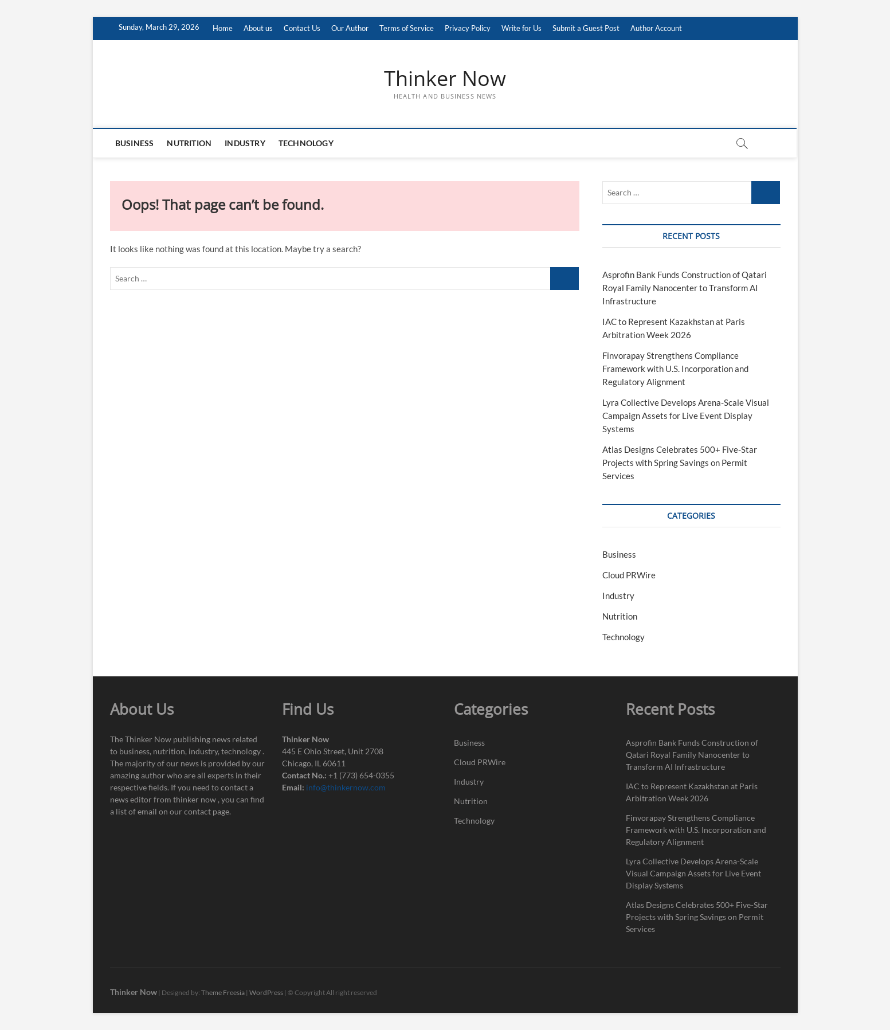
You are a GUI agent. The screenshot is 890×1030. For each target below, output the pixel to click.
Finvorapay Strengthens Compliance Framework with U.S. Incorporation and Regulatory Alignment (675, 368)
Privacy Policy (468, 28)
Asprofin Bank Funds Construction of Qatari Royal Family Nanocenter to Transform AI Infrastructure (684, 287)
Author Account (656, 28)
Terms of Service (406, 28)
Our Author (349, 28)
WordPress (266, 992)
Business (135, 143)
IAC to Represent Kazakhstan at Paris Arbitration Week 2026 (692, 792)
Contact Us (302, 28)
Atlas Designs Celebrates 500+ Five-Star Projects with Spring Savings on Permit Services (679, 462)
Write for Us (521, 28)
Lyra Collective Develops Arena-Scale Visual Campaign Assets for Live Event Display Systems (685, 415)
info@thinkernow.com (346, 787)
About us (258, 28)
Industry (245, 143)
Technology (306, 143)
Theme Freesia (223, 992)
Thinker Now (445, 78)
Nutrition (189, 143)
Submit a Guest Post (586, 28)
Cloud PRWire (629, 575)
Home (223, 28)
